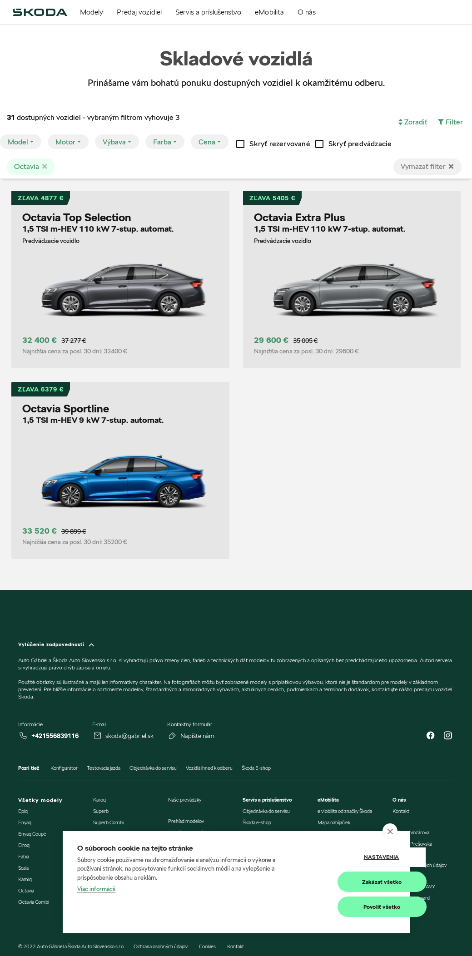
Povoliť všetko (349, 906)
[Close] (451, 166)
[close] (390, 831)
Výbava (114, 142)
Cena (207, 142)
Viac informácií (96, 889)
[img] (40, 12)
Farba (162, 142)
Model (18, 142)
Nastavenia (349, 857)
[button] (413, 122)
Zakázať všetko (350, 881)
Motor (65, 142)
